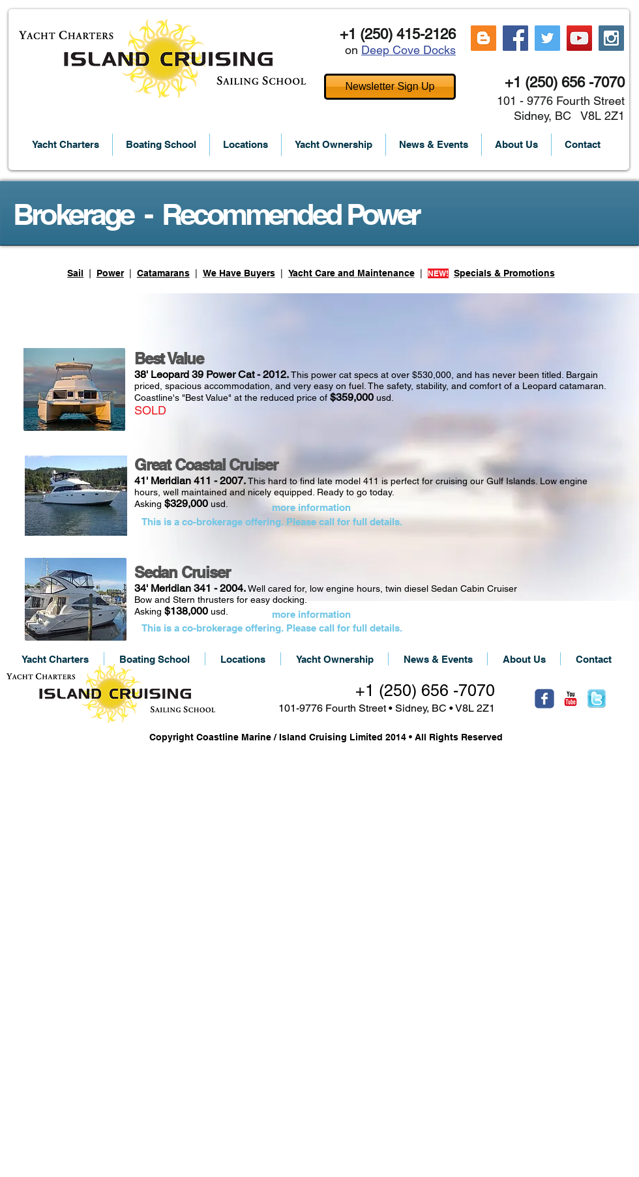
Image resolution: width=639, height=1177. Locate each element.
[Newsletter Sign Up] (390, 87)
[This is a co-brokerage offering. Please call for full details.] (271, 521)
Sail (75, 273)
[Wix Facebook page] (544, 698)
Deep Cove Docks (408, 50)
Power (110, 273)
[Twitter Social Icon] (547, 38)
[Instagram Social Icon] (611, 38)
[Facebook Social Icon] (515, 38)
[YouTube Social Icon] (579, 38)
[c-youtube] (570, 698)
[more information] (311, 507)
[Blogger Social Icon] (483, 38)
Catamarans (163, 273)
